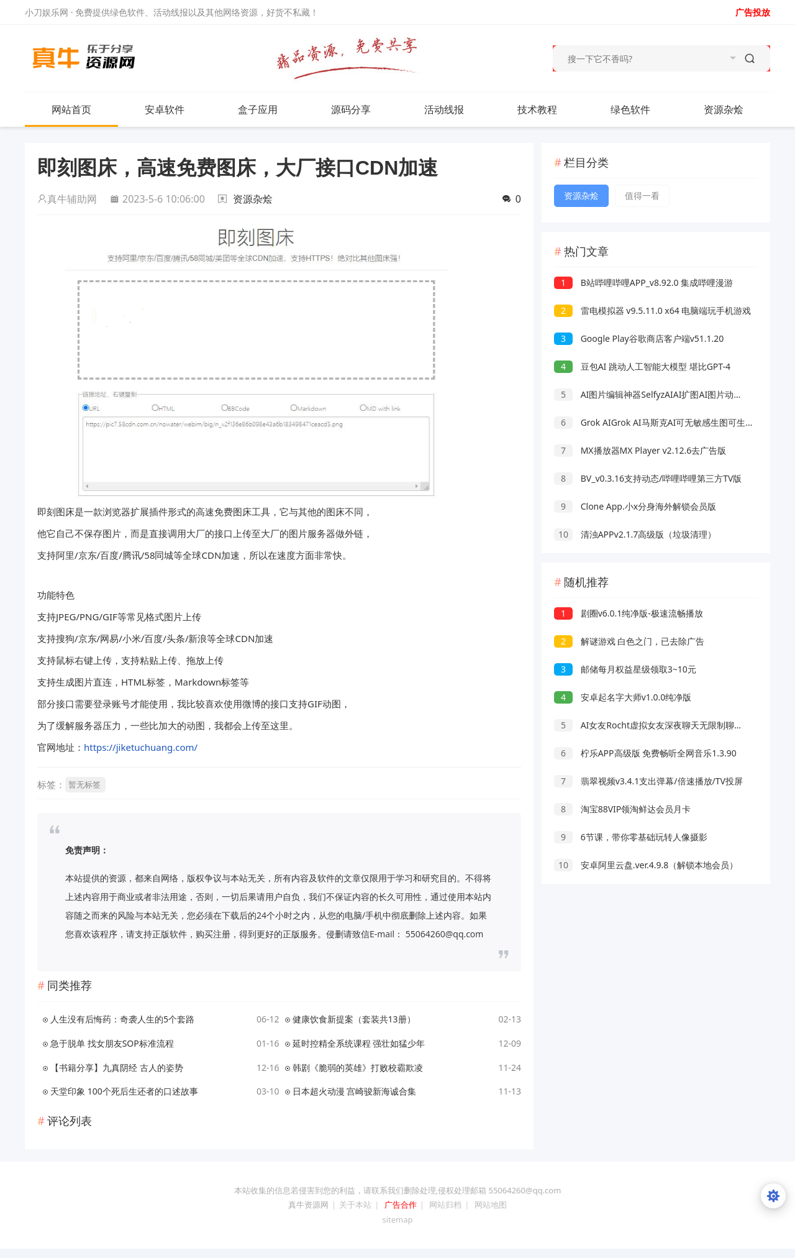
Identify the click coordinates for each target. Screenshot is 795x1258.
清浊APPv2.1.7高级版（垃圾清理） (635, 534)
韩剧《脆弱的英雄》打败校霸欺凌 (358, 1067)
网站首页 (71, 109)
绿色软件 (630, 109)
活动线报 (444, 109)
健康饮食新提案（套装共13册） (354, 1019)
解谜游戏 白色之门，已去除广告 (629, 641)
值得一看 (642, 195)
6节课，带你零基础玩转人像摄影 (630, 837)
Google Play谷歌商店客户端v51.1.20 (639, 338)
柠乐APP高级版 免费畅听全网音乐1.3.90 (645, 753)
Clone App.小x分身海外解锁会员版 (635, 506)
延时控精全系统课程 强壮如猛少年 (359, 1043)
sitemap (397, 1219)
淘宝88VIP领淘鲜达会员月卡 (622, 809)
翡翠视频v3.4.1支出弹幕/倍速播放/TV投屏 (648, 781)
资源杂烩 (736, 109)
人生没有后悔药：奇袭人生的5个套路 (122, 1019)
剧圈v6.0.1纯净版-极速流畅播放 (628, 613)
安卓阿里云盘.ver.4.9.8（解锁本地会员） (646, 865)
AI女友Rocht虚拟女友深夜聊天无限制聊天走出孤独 (666, 725)
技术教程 (537, 109)
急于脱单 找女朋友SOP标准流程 (112, 1043)
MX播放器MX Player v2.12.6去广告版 (640, 450)
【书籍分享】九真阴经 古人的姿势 (116, 1067)
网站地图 (491, 1204)
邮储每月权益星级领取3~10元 (625, 669)
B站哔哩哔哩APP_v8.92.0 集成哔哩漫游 (643, 282)
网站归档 (445, 1204)
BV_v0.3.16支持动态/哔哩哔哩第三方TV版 (648, 478)
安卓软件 (177, 109)
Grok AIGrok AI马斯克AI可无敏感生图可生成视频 (662, 422)
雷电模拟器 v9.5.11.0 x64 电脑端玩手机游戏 (652, 310)
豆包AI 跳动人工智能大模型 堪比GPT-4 (642, 366)
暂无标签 (84, 784)
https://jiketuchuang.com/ (141, 747)
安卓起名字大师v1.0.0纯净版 (622, 697)
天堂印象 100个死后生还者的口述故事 (124, 1091)
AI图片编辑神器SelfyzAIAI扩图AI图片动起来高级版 (665, 394)
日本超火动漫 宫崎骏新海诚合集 (355, 1091)
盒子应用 (258, 109)
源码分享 (351, 109)
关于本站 (355, 1204)
